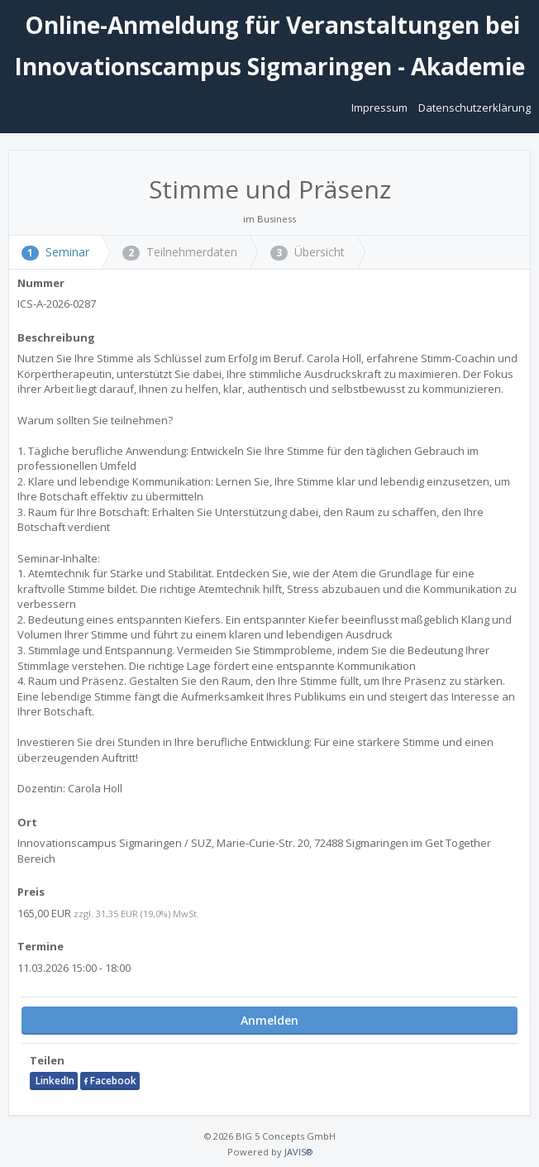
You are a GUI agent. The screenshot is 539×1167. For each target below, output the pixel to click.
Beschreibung (56, 337)
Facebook (109, 1081)
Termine (40, 946)
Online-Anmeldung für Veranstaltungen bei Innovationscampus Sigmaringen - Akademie (269, 45)
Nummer (40, 282)
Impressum (380, 107)
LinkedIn (53, 1081)
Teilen (47, 1060)
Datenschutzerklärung (474, 107)
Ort (27, 822)
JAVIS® (298, 1151)
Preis (31, 891)
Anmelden (269, 1020)
